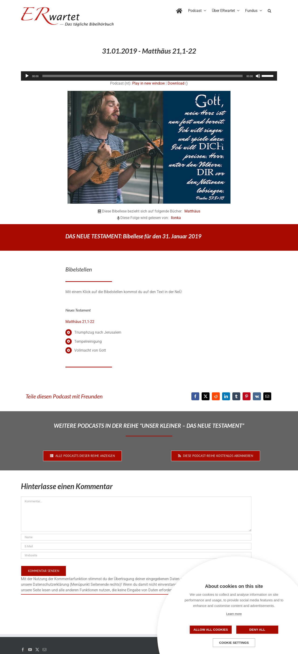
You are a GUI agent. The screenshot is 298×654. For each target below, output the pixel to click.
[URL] (136, 555)
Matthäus (192, 211)
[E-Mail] (267, 396)
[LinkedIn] (226, 396)
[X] (205, 396)
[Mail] (44, 649)
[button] (269, 10)
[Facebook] (195, 396)
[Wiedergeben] (27, 76)
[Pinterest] (246, 396)
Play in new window (148, 83)
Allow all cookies (210, 629)
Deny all (257, 629)
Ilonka (176, 218)
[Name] (136, 537)
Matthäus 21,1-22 (79, 321)
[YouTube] (30, 649)
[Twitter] (37, 649)
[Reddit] (216, 396)
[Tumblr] (236, 396)
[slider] (142, 76)
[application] (149, 76)
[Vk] (257, 396)
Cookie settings (234, 642)
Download (176, 83)
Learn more (234, 614)
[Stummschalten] (258, 76)
